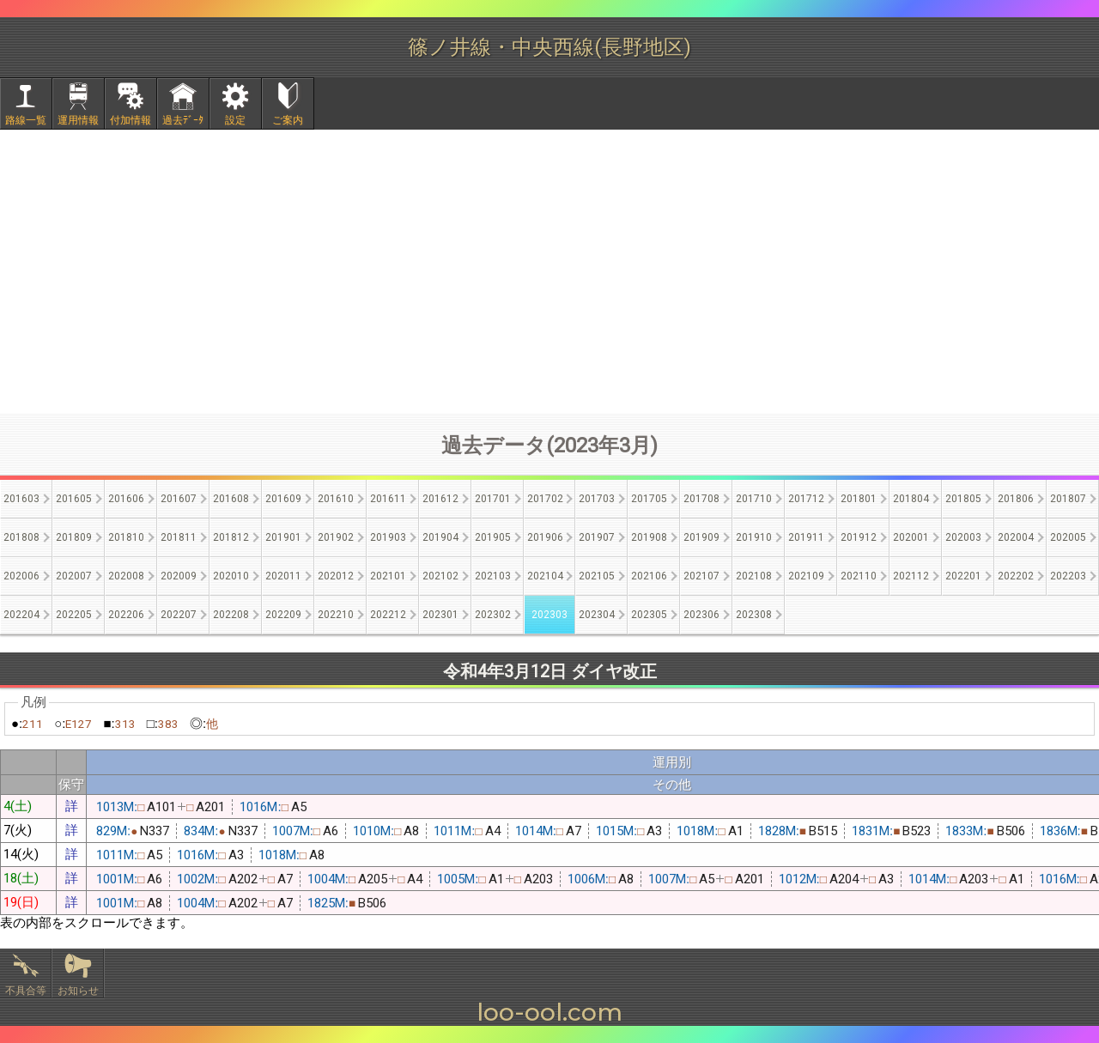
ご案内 (287, 120)
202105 (597, 576)
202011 (283, 576)
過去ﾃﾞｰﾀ (182, 120)
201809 (74, 537)
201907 (597, 537)
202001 (911, 537)
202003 (963, 537)
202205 (74, 615)
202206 (126, 615)
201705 (649, 499)
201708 (701, 499)
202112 (911, 576)
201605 (74, 499)
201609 (283, 499)
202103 (493, 576)
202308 (754, 615)
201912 (859, 537)
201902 (336, 537)
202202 (1016, 576)
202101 (388, 576)
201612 (440, 499)
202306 (701, 615)
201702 (545, 499)
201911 (806, 537)
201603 (21, 499)
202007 (74, 576)
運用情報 (78, 120)
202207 (179, 615)
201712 (806, 499)
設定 (235, 120)
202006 (21, 576)
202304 (597, 615)
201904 (440, 537)
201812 (231, 537)
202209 (283, 615)
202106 (649, 576)
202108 (754, 576)
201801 (859, 499)
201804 (911, 499)
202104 (545, 576)
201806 (1016, 499)
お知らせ (78, 991)
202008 (126, 576)
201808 (21, 537)
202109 (806, 576)
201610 (336, 499)
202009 (179, 576)
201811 (179, 537)
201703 (597, 499)
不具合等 (25, 991)
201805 (963, 499)
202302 (493, 615)
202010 (231, 576)
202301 (440, 615)
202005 (1068, 537)
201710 (754, 499)
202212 (388, 615)
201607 (179, 499)
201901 (283, 537)
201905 (493, 537)
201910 (754, 537)
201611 (388, 499)
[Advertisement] (549, 271)
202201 (963, 576)
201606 (126, 499)
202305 (649, 615)
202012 (336, 576)
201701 (493, 499)
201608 (231, 499)
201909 (701, 537)
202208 (231, 615)
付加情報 (130, 120)
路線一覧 (25, 120)
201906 (545, 537)
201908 (649, 537)
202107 (701, 576)
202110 (859, 576)
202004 (1016, 537)
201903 (388, 537)
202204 (21, 615)
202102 (440, 576)
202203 (1068, 576)
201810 (126, 537)
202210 (336, 615)
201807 (1068, 499)
